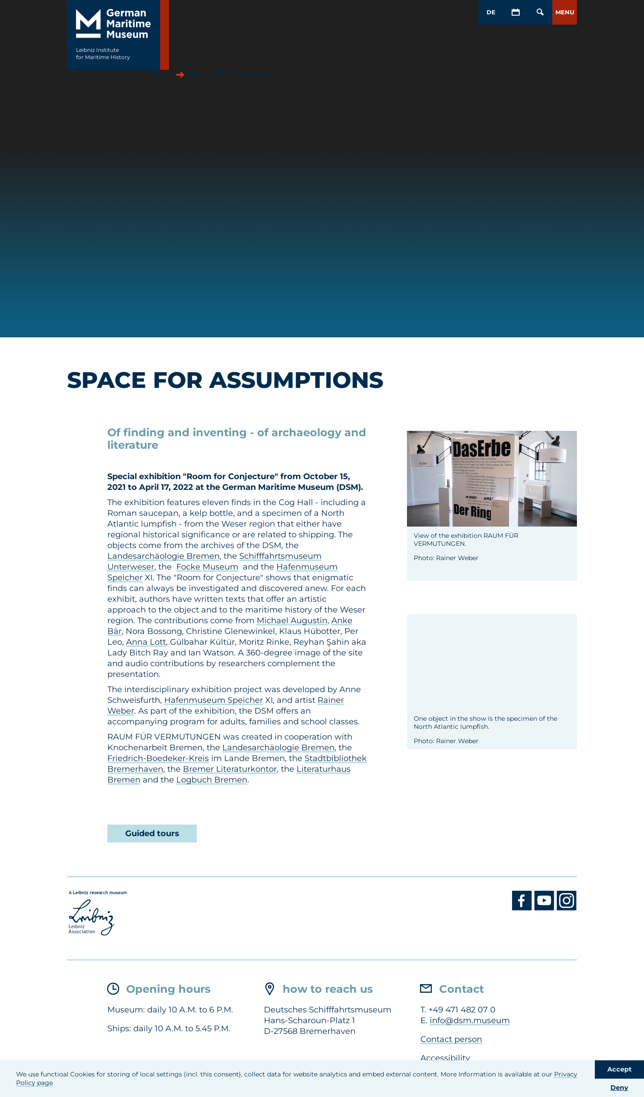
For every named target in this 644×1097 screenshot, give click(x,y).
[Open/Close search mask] (540, 12)
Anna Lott (146, 642)
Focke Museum (207, 567)
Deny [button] (619, 1088)
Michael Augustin (292, 620)
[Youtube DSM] (545, 908)
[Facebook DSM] (523, 908)
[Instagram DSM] (567, 908)
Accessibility (445, 1058)
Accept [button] (619, 1069)
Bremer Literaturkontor (230, 769)
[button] (564, 12)
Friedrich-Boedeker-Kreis (158, 758)
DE (491, 12)
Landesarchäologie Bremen (163, 556)
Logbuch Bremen (211, 780)
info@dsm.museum (470, 1020)
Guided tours (152, 833)
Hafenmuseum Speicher (213, 700)
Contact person (451, 1039)
